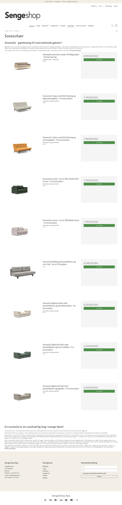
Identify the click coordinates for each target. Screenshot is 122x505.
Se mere (45, 477)
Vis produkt (99, 59)
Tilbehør (45, 475)
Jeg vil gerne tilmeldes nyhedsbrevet (94, 473)
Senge (44, 469)
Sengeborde (46, 473)
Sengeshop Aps (61, 495)
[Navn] (99, 467)
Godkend (99, 476)
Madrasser (45, 471)
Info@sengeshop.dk (14, 475)
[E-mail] (99, 470)
